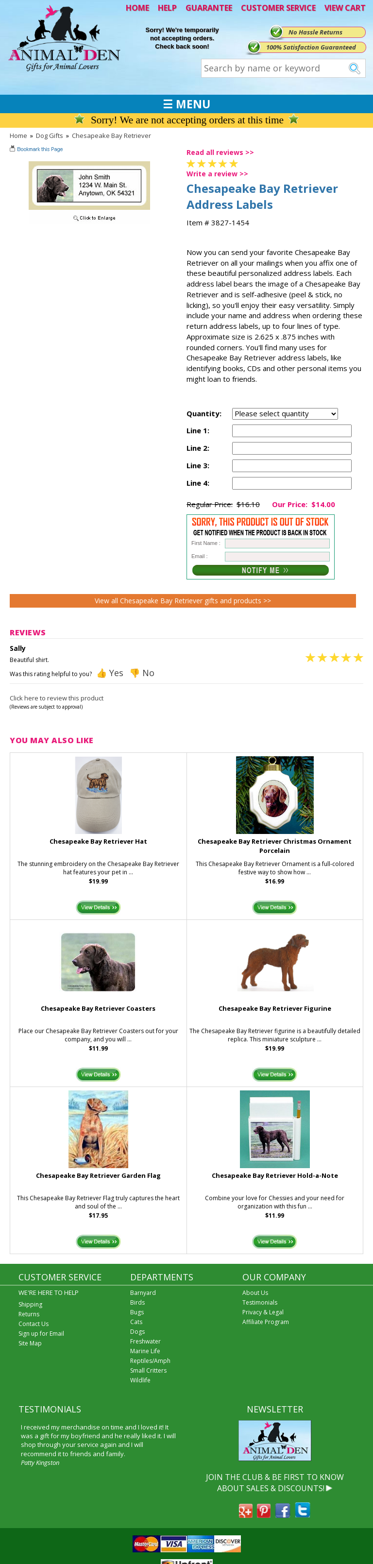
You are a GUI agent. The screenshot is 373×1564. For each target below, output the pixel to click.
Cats (136, 1322)
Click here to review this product (56, 698)
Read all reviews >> (220, 152)
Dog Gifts (49, 135)
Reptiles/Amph (150, 1361)
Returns (28, 1314)
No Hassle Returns (315, 32)
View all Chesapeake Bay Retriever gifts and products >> (183, 600)
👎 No (141, 673)
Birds (137, 1302)
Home (18, 135)
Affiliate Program (265, 1322)
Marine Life (145, 1351)
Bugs (137, 1312)
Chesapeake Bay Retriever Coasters (98, 1008)
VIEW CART (345, 7)
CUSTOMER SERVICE (278, 7)
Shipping (30, 1304)
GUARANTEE (209, 7)
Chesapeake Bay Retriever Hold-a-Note (275, 1175)
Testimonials (259, 1302)
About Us (255, 1293)
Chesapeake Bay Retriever (111, 135)
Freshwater (145, 1341)
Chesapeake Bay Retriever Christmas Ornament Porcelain (275, 846)
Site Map (30, 1343)
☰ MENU (186, 104)
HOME (137, 7)
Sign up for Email (41, 1333)
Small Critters (148, 1370)
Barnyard (143, 1293)
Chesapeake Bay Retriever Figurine (275, 1008)
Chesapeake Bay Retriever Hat (98, 841)
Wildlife (140, 1380)
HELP (167, 7)
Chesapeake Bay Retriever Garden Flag (98, 1175)
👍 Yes (109, 673)
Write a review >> (217, 174)
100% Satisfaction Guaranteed (311, 47)
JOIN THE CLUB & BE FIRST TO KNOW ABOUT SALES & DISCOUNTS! (275, 1482)
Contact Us (33, 1324)
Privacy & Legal (263, 1312)
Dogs (137, 1331)
